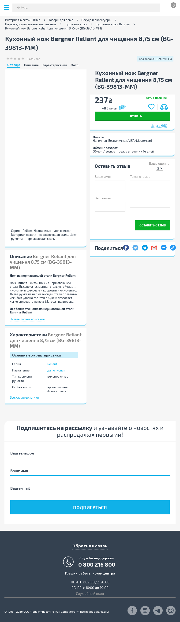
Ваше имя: (103, 176)
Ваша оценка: (159, 163)
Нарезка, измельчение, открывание (30, 24)
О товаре (13, 65)
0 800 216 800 (96, 564)
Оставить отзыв (152, 225)
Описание (31, 65)
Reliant (52, 364)
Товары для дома (61, 20)
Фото (75, 65)
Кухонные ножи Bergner (113, 24)
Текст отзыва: (140, 176)
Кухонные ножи (76, 24)
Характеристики (54, 65)
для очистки (56, 370)
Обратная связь (90, 545)
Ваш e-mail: (103, 198)
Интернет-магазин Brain (22, 20)
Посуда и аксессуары (96, 20)
